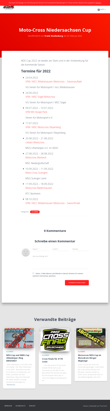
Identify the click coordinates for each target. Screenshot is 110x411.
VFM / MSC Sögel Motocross (40, 96)
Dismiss (98, 3)
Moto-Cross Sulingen (37, 172)
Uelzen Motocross (35, 142)
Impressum (8, 406)
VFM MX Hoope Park (36, 111)
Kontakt (32, 406)
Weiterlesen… (11, 385)
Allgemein (35, 212)
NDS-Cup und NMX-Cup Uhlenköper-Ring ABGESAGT (17, 358)
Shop (101, 9)
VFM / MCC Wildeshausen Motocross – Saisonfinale (53, 203)
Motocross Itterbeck (36, 157)
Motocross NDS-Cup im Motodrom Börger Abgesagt (89, 358)
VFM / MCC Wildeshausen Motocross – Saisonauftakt (54, 81)
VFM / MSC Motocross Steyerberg (43, 127)
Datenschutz (20, 406)
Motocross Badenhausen (39, 187)
